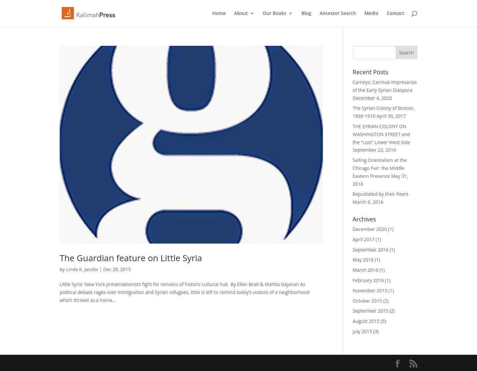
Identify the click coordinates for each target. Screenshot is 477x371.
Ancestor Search (338, 13)
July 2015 (362, 331)
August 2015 (366, 321)
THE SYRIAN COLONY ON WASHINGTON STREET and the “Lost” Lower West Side (381, 134)
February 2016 (368, 280)
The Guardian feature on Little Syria (131, 258)
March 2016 (365, 270)
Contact (395, 13)
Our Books (275, 13)
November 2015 (370, 290)
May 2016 (363, 260)
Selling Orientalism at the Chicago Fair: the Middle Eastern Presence (380, 168)
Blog (306, 13)
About (241, 13)
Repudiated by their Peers (381, 194)
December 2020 (370, 229)
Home (219, 13)
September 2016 (371, 250)
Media (371, 13)
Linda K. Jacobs (82, 269)
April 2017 (364, 239)
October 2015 (367, 301)
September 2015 (371, 311)
